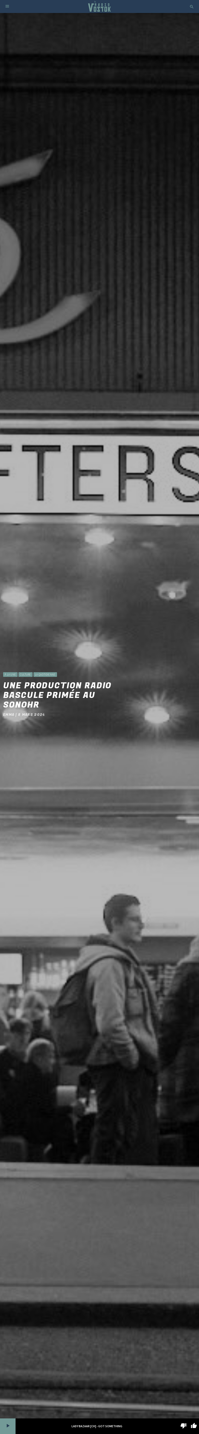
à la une (10, 674)
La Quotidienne (45, 674)
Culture (25, 674)
